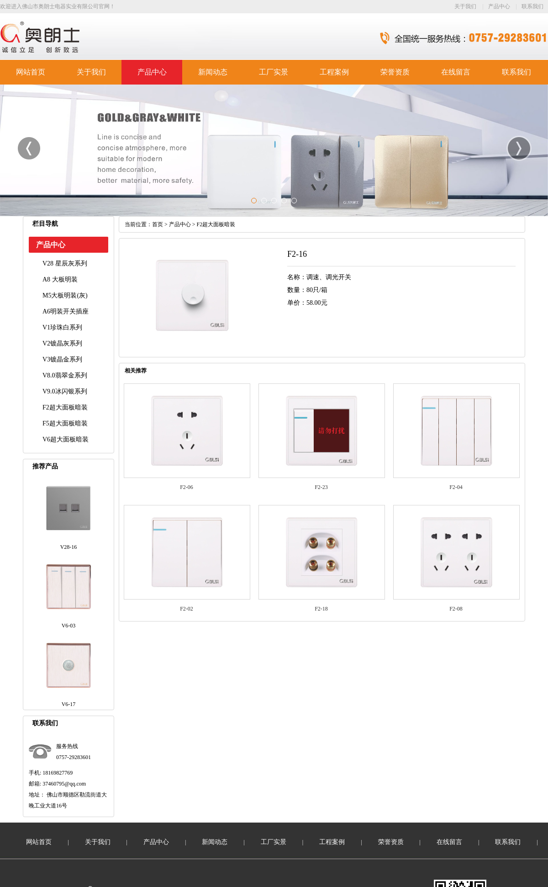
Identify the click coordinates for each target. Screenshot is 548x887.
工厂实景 (273, 72)
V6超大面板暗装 (65, 439)
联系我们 (532, 6)
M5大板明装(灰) (65, 295)
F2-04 (456, 487)
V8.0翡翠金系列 (64, 375)
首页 (157, 224)
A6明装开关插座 (65, 311)
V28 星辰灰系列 (64, 263)
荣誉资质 (395, 72)
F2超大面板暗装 (65, 407)
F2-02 (186, 608)
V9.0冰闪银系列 (64, 391)
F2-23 (321, 487)
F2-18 (321, 608)
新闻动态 (212, 72)
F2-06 (186, 487)
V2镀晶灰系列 (62, 343)
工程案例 (334, 72)
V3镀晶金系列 (62, 359)
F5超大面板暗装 (65, 423)
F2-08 (456, 608)
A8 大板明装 (60, 279)
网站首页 (30, 72)
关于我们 (465, 6)
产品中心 (499, 6)
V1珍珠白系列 (62, 327)
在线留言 (455, 72)
